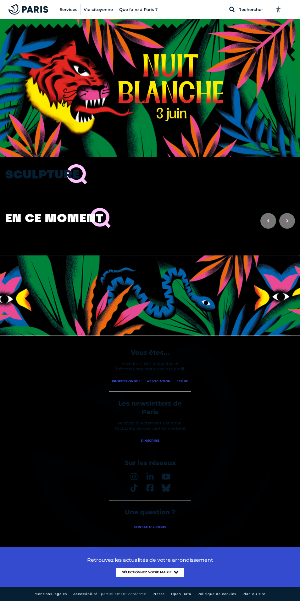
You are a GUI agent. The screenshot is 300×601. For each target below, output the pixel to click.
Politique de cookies (216, 594)
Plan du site (253, 594)
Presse (159, 594)
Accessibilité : (109, 594)
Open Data (181, 594)
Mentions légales (51, 594)
